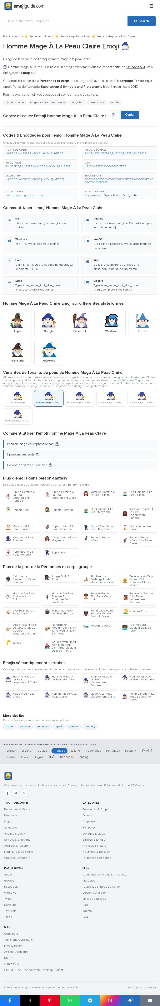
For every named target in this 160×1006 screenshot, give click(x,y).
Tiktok (8, 917)
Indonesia (66, 757)
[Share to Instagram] (110, 1000)
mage (9, 726)
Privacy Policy (13, 946)
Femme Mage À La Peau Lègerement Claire (138, 696)
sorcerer (25, 726)
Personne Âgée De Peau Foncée (59, 612)
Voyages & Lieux (93, 833)
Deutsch (43, 750)
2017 (134, 87)
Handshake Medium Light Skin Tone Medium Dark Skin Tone (60, 629)
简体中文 (147, 750)
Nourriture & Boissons (18, 852)
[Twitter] (15, 793)
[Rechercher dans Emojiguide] (66, 21)
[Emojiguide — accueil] (8, 776)
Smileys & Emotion (94, 839)
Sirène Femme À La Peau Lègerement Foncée (20, 496)
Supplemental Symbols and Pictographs (111, 195)
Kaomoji (87, 911)
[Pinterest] (24, 793)
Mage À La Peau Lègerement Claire (99, 695)
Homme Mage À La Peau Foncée (59, 678)
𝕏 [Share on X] (30, 1000)
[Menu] (151, 6)
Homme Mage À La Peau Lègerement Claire (21, 679)
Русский (130, 750)
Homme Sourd (135, 611)
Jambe (13, 643)
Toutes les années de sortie (101, 886)
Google (9, 880)
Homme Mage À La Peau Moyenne (138, 678)
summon (74, 726)
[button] (40, 151)
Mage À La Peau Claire (20, 695)
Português (113, 750)
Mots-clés (88, 880)
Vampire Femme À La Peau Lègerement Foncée (138, 513)
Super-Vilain (55, 552)
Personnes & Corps (17, 809)
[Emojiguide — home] (24, 6)
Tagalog (83, 757)
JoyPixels (10, 911)
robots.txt (150, 987)
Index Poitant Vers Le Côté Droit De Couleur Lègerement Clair (21, 629)
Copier (130, 115)
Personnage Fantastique (75, 36)
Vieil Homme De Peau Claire (19, 612)
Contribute (11, 933)
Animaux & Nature (16, 845)
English (11, 750)
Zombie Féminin (58, 510)
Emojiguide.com (13, 36)
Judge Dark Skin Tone (58, 578)
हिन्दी (51, 757)
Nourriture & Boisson (96, 852)
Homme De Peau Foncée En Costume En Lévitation (59, 598)
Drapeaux (10, 815)
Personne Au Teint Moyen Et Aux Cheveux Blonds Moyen (138, 581)
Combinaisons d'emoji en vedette (105, 874)
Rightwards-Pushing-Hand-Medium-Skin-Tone (99, 579)
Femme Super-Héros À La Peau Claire (137, 540)
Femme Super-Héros (96, 539)
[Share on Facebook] (10, 1000)
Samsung (10, 905)
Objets (8, 821)
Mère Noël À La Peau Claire (19, 527)
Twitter (8, 899)
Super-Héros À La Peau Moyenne (59, 527)
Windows (10, 892)
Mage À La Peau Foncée (20, 539)
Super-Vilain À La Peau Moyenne (98, 527)
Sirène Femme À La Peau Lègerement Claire (60, 495)
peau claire (97, 102)
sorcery (90, 726)
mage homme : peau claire (47, 102)
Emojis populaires (94, 899)
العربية (39, 757)
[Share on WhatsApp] (70, 1000)
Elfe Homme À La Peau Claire (137, 493)
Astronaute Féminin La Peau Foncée (20, 579)
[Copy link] (130, 1000)
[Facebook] (7, 793)
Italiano (75, 750)
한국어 (25, 757)
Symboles (10, 827)
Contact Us (11, 964)
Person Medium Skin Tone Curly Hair (97, 596)
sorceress (43, 726)
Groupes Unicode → (17, 858)
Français (59, 750)
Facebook (11, 886)
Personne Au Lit (97, 625)
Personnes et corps (42, 36)
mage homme (15, 102)
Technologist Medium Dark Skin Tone (137, 627)
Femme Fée (17, 510)
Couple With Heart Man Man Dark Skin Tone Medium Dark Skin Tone (60, 646)
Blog (85, 905)
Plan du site (135, 987)
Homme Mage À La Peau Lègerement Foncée (97, 681)
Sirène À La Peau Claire (137, 527)
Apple (8, 874)
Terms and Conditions (18, 939)
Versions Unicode (94, 892)
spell (59, 726)
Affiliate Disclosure (16, 952)
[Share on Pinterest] (50, 1000)
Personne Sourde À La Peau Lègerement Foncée (137, 598)
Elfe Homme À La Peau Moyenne (98, 510)
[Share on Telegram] (90, 1000)
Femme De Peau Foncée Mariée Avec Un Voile (98, 613)
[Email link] (150, 1000)
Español (26, 750)
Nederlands (93, 750)
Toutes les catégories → (98, 858)
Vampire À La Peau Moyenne (60, 539)
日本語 (11, 757)
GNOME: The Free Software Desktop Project (33, 970)
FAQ (85, 917)
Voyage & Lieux (14, 833)
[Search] (142, 21)
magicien (77, 102)
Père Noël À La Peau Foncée (19, 553)
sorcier (115, 102)
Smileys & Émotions (17, 839)
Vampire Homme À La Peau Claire (99, 493)
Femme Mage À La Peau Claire (60, 695)
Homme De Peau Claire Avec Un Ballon (20, 596)
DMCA (8, 958)
